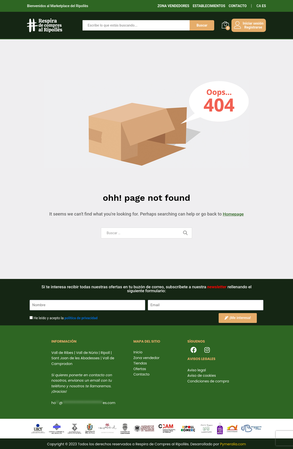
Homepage (233, 214)
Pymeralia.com (233, 444)
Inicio (138, 352)
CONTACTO (238, 6)
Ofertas (139, 368)
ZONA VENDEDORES (173, 6)
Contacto (141, 374)
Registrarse (251, 27)
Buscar (200, 25)
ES (264, 6)
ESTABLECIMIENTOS (209, 6)
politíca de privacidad (81, 318)
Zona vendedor (146, 357)
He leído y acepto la (65, 318)
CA (259, 6)
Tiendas (140, 363)
